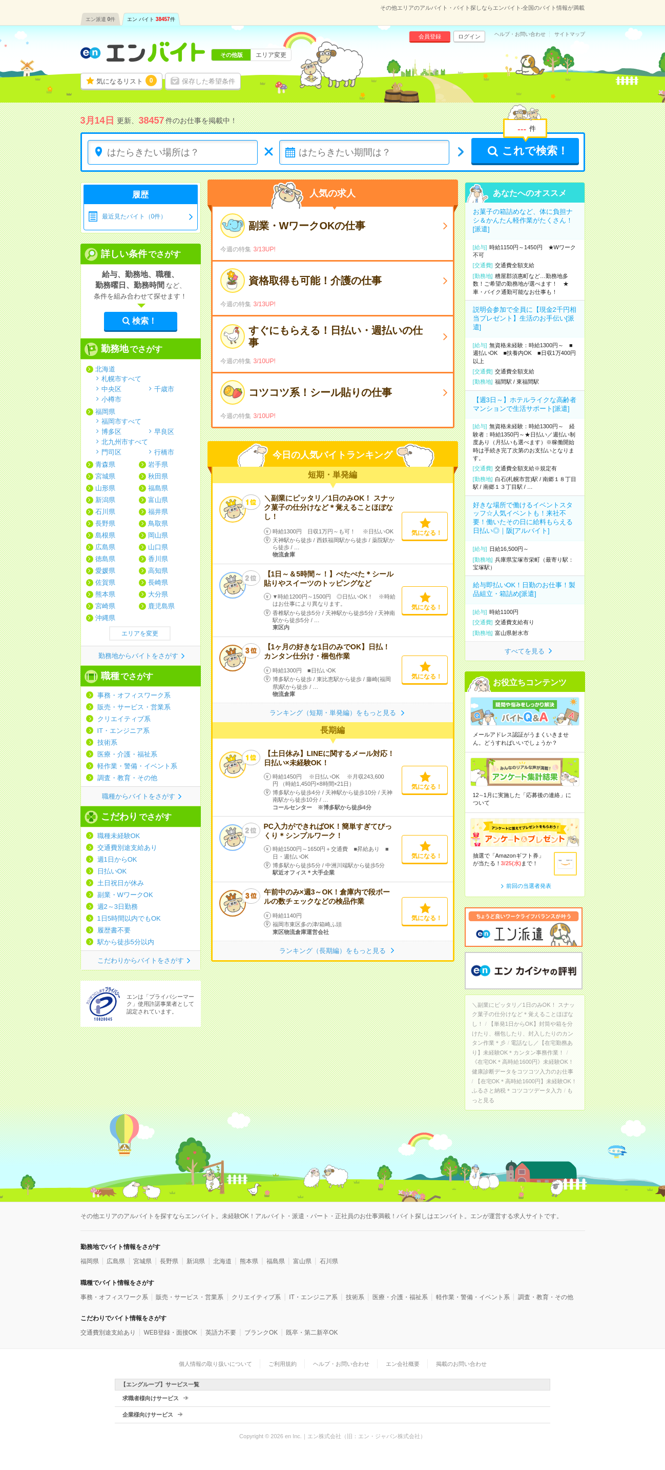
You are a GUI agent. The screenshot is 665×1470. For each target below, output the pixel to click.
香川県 (158, 558)
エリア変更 (271, 54)
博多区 (111, 431)
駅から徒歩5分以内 (125, 942)
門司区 (111, 451)
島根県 (105, 535)
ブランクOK (261, 1332)
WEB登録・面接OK (170, 1332)
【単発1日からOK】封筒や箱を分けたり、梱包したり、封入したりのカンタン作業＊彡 (522, 1033)
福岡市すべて (121, 421)
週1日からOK (117, 859)
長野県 (105, 523)
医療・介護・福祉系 (127, 754)
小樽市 (111, 399)
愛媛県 (105, 570)
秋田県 (158, 476)
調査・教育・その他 (127, 777)
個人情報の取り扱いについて (215, 1364)
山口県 (158, 547)
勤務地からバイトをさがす (138, 656)
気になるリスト (126, 80)
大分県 (158, 594)
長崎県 (158, 582)
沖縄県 (105, 617)
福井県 (158, 511)
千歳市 (164, 388)
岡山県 (158, 535)
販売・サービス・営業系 (134, 707)
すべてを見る (525, 651)
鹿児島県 (161, 606)
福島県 (158, 488)
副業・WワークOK (125, 894)
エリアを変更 (139, 633)
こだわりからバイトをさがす (140, 960)
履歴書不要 (114, 930)
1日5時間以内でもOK (129, 918)
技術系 (107, 742)
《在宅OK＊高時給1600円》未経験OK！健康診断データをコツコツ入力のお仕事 (523, 1067)
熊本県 (105, 594)
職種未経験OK (118, 835)
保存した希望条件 (208, 81)
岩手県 (158, 464)
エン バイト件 (151, 19)
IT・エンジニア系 (123, 730)
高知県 (158, 570)
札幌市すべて (121, 378)
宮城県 (105, 476)
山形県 (105, 488)
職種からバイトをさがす (138, 796)
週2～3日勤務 (117, 906)
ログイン (469, 36)
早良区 (164, 431)
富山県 (158, 499)
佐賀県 (105, 582)
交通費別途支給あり (127, 847)
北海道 (105, 369)
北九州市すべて (124, 441)
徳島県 (105, 558)
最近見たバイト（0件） (134, 216)
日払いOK (112, 871)
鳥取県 (158, 523)
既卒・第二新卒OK (312, 1332)
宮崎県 (105, 606)
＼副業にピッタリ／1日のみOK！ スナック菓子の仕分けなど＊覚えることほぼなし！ (330, 507)
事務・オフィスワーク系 (134, 695)
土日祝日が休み (120, 883)
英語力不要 (220, 1332)
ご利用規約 (282, 1364)
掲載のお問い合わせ (461, 1364)
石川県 (105, 511)
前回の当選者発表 (528, 886)
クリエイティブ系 (124, 719)
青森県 (105, 464)
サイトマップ (569, 34)
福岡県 (105, 411)
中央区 (111, 388)
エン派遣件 (101, 19)
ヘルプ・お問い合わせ (520, 34)
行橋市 (164, 451)
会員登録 (430, 36)
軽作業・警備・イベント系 (137, 766)
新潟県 (105, 499)
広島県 (105, 547)
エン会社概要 (403, 1364)
